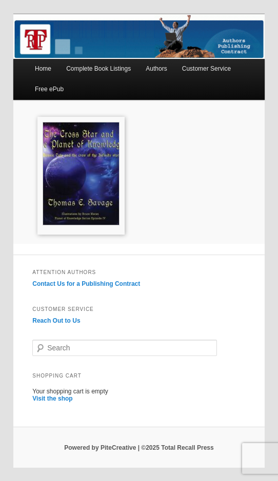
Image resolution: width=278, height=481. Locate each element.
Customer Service (206, 68)
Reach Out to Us (56, 320)
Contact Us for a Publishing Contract (86, 283)
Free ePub (49, 89)
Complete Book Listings (98, 68)
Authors (156, 68)
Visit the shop (52, 398)
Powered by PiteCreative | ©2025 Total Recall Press (138, 447)
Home (43, 68)
